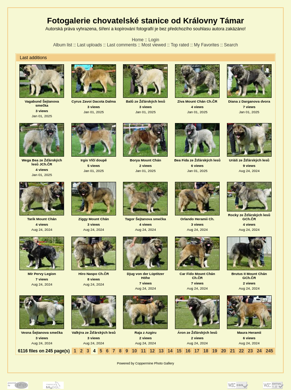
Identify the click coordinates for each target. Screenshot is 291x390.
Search (231, 44)
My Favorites (206, 44)
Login (154, 39)
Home (137, 39)
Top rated (180, 44)
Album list (62, 44)
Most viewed (154, 44)
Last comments (122, 44)
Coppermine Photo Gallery (154, 363)
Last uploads (89, 44)
